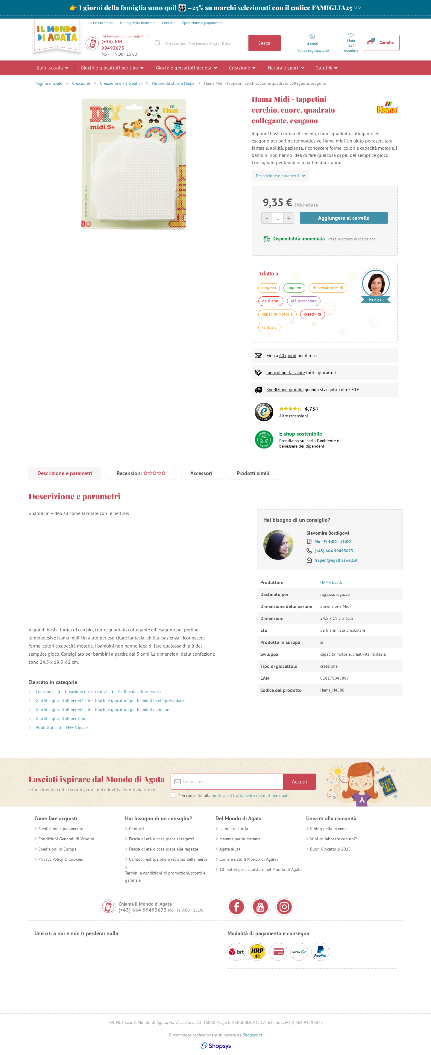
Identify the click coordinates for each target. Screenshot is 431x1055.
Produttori (46, 727)
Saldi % (327, 68)
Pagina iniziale (48, 83)
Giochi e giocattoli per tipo (112, 68)
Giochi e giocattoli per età (186, 68)
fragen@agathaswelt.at (336, 560)
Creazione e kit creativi (121, 83)
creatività (312, 314)
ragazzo (294, 287)
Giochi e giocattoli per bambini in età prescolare (139, 700)
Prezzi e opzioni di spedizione (351, 239)
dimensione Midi (328, 287)
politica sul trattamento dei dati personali (250, 795)
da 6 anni (271, 301)
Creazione (242, 68)
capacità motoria (277, 314)
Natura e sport (286, 68)
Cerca (264, 43)
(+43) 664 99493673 (112, 45)
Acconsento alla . (233, 795)
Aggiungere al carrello (344, 217)
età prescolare (304, 301)
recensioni (298, 416)
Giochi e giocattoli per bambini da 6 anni (133, 709)
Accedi (299, 781)
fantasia (269, 327)
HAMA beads (77, 727)
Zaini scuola (53, 68)
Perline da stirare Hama (173, 83)
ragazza (269, 287)
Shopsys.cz (252, 1035)
